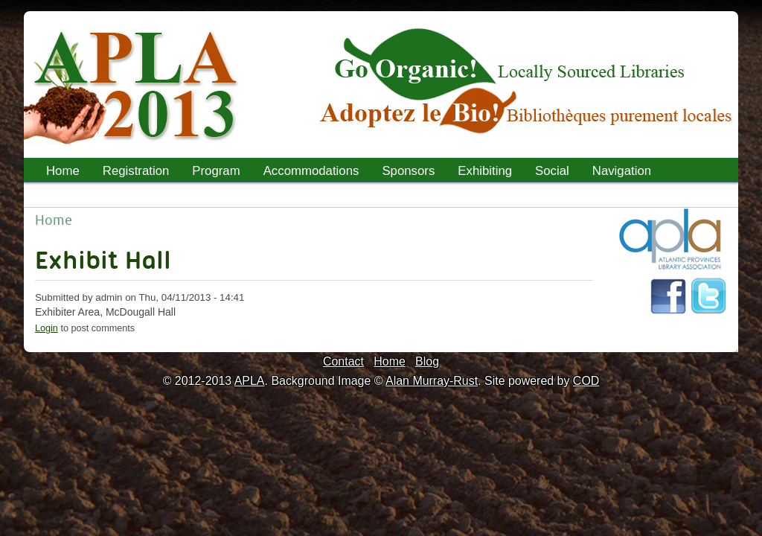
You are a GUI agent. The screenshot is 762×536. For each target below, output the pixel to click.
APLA (249, 380)
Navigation (621, 171)
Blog (427, 361)
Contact (343, 361)
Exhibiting (485, 171)
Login (46, 328)
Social (552, 171)
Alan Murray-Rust (431, 380)
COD (586, 380)
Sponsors (408, 171)
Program (211, 173)
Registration (136, 171)
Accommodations (311, 171)
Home (63, 171)
